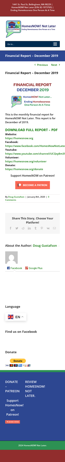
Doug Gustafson (16, 196)
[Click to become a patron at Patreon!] (32, 181)
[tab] (14, 268)
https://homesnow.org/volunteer (25, 161)
